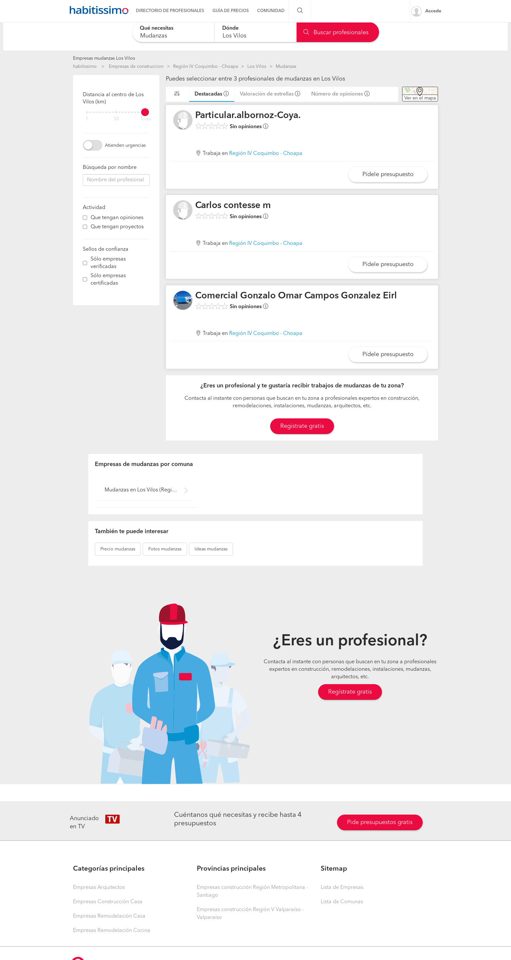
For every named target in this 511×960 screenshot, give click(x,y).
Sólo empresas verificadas (108, 263)
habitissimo (85, 66)
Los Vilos (256, 66)
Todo (145, 119)
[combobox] (173, 32)
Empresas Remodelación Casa (109, 916)
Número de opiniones (337, 94)
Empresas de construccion (136, 66)
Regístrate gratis (350, 692)
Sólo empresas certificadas (108, 279)
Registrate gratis (302, 426)
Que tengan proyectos (117, 227)
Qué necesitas (156, 28)
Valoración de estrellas (267, 94)
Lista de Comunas (342, 902)
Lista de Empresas (342, 887)
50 (116, 119)
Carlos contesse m (233, 205)
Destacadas (208, 94)
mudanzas (117, 549)
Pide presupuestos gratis (380, 822)
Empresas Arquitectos (99, 887)
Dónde (230, 28)
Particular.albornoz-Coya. (247, 115)
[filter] (116, 112)
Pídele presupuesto (388, 174)
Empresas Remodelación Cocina (111, 930)
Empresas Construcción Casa (107, 902)
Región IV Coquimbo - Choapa (205, 66)
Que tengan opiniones (117, 217)
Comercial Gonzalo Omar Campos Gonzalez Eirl (296, 296)
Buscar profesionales (336, 33)
